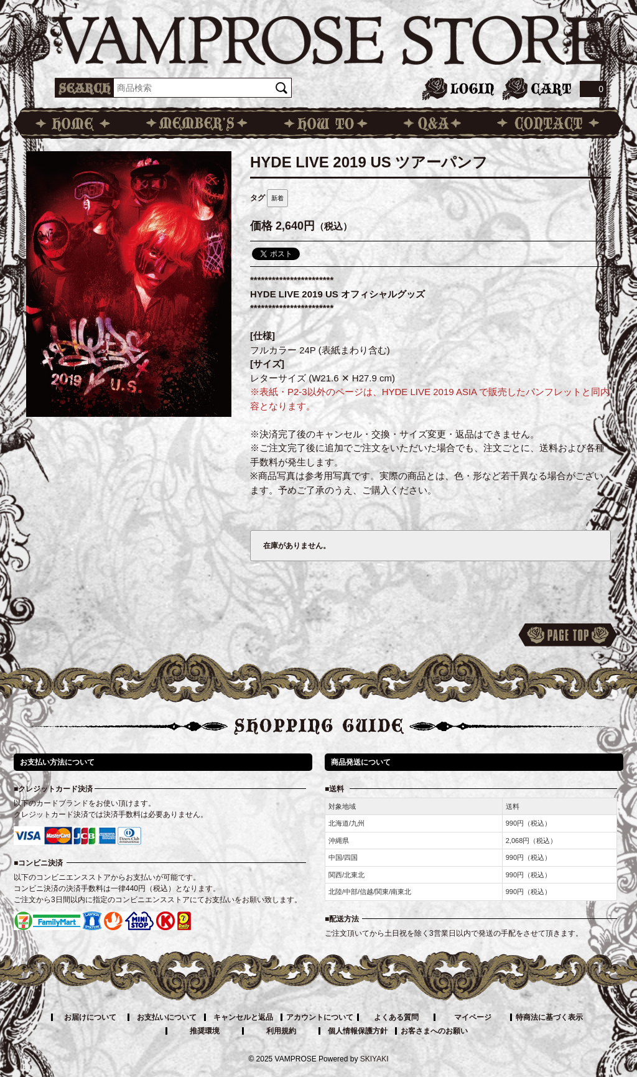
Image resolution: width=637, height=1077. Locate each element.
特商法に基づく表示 (549, 1017)
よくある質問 (396, 1017)
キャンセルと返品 (243, 1017)
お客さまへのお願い (434, 1031)
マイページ (472, 1017)
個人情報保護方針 (358, 1031)
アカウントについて (319, 1017)
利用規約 (281, 1031)
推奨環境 (205, 1031)
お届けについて (90, 1017)
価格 (261, 226)
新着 (277, 198)
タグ (257, 197)
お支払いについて (167, 1017)
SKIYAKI (374, 1059)
